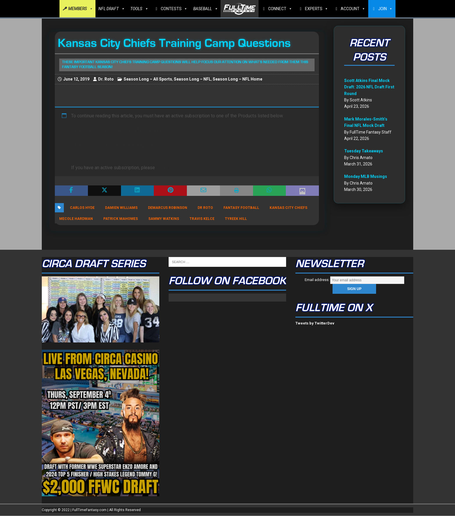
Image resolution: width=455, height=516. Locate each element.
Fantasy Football (241, 208)
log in (162, 167)
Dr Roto (205, 208)
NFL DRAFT (111, 8)
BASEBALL (205, 8)
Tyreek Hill (236, 219)
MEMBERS (80, 8)
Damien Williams (121, 208)
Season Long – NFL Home (237, 79)
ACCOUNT (353, 8)
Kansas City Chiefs (288, 208)
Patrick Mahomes (120, 219)
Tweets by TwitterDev (314, 323)
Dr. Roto (106, 79)
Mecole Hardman (76, 219)
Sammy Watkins (163, 219)
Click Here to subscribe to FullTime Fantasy (118, 130)
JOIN (385, 8)
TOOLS (139, 8)
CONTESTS (174, 8)
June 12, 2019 (76, 79)
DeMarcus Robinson (167, 208)
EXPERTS (316, 8)
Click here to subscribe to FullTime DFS (114, 145)
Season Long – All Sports (148, 79)
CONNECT (280, 8)
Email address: (354, 280)
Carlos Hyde (82, 208)
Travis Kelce (201, 219)
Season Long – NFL (192, 79)
